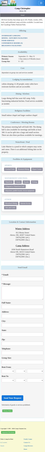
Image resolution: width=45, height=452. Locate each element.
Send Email (22, 267)
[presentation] (20, 388)
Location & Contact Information (22, 222)
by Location (3, 442)
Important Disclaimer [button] (8, 432)
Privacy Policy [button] (7, 411)
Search (2, 445)
